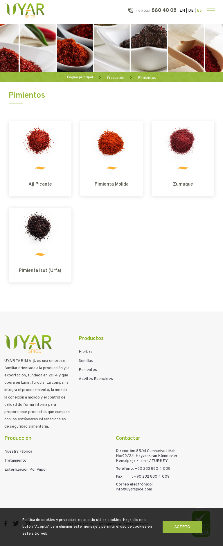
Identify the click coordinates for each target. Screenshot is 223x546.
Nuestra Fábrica (18, 451)
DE (191, 10)
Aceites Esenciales (96, 378)
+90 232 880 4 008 (152, 468)
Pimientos (147, 77)
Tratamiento (15, 460)
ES (199, 10)
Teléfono (124, 468)
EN (182, 10)
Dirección (125, 451)
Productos (115, 77)
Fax (119, 476)
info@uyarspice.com (134, 489)
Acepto (182, 526)
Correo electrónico (134, 484)
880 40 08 (156, 10)
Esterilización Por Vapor (25, 469)
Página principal (80, 77)
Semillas (86, 360)
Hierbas (86, 351)
